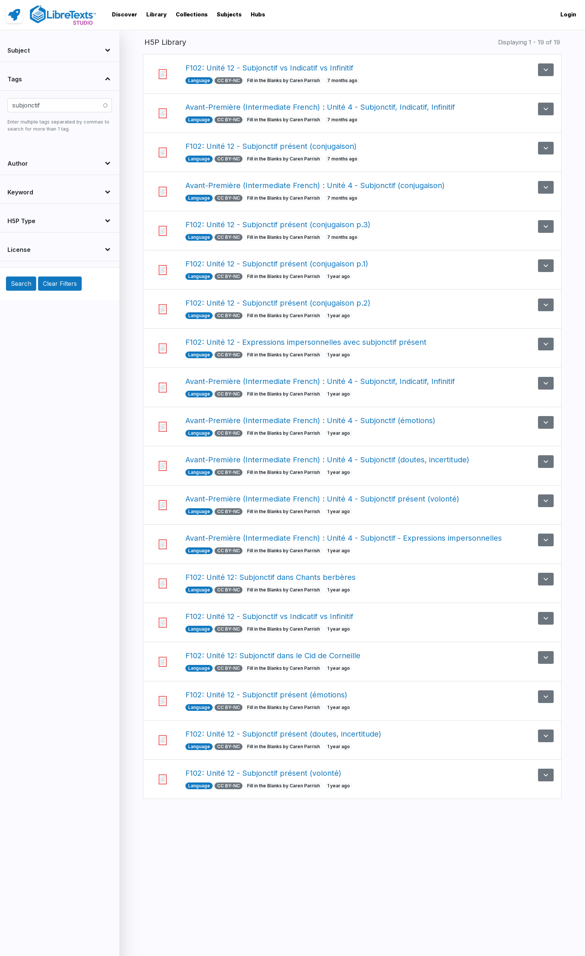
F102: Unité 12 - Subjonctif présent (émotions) (266, 694)
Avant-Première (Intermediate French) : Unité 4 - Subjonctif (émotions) (310, 420)
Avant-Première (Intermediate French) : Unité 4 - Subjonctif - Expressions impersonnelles (343, 538)
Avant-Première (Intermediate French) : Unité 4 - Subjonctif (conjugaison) (315, 185)
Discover (124, 14)
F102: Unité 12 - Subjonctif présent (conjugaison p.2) (277, 303)
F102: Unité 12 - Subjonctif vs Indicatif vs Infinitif (269, 67)
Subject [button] (18, 50)
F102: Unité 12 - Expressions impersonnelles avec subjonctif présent (305, 342)
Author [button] (17, 163)
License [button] (19, 249)
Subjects (229, 14)
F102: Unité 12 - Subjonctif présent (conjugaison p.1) (276, 263)
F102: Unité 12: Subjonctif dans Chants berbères (270, 577)
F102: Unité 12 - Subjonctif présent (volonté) (263, 773)
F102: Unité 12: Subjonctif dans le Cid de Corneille (272, 655)
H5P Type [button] (21, 221)
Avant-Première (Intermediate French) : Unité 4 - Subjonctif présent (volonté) (322, 498)
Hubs (258, 14)
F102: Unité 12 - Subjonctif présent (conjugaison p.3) (277, 224)
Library (156, 14)
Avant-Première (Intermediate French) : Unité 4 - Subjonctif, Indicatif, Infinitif (320, 107)
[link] (14, 15)
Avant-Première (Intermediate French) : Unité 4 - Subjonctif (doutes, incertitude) (327, 459)
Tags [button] (14, 79)
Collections (192, 14)
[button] (546, 69)
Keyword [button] (20, 192)
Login (568, 14)
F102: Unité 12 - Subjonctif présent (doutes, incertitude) (283, 734)
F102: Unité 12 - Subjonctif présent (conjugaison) (271, 146)
